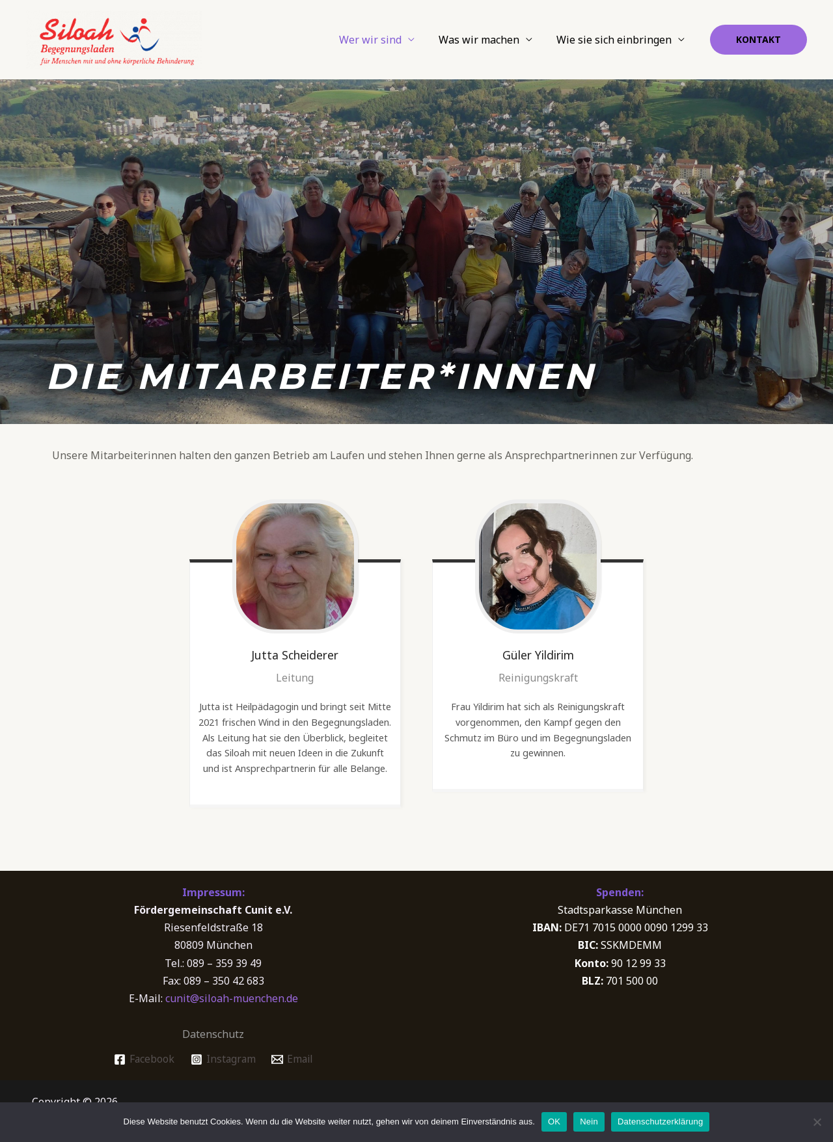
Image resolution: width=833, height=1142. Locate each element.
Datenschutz (213, 1034)
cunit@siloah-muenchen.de (231, 998)
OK (554, 1121)
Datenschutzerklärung (660, 1121)
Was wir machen (484, 40)
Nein (589, 1121)
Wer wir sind (379, 40)
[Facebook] (142, 1059)
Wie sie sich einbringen (616, 40)
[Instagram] (222, 1059)
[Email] (293, 1059)
